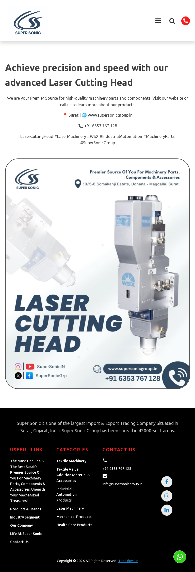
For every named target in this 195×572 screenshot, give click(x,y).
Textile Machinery (71, 461)
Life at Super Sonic (26, 534)
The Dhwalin (128, 561)
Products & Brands (25, 509)
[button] (172, 21)
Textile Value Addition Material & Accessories (73, 475)
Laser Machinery (70, 508)
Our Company (21, 525)
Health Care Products (74, 525)
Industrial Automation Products (66, 494)
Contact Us (19, 542)
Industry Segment (25, 517)
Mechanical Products (73, 517)
